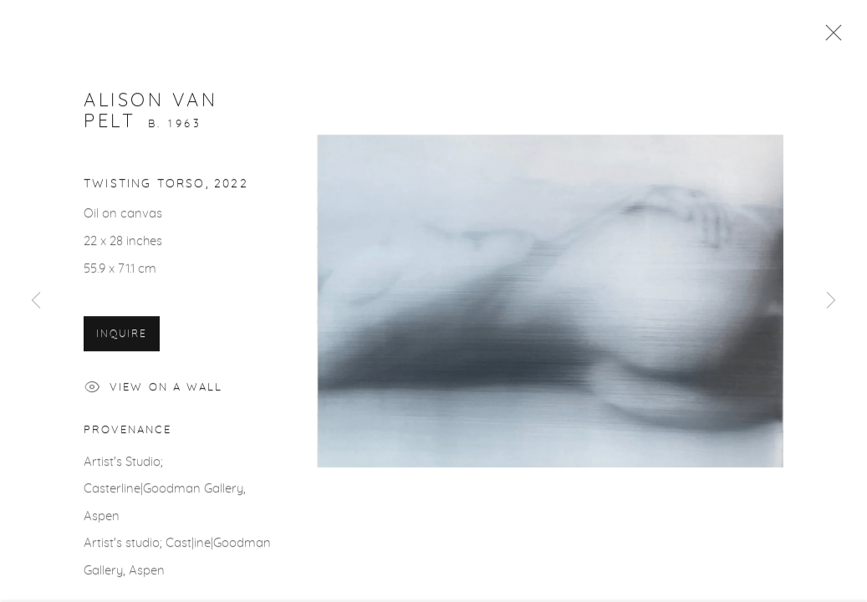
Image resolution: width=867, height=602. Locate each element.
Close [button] (829, 37)
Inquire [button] (121, 335)
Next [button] (831, 301)
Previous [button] (36, 301)
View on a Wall (153, 391)
